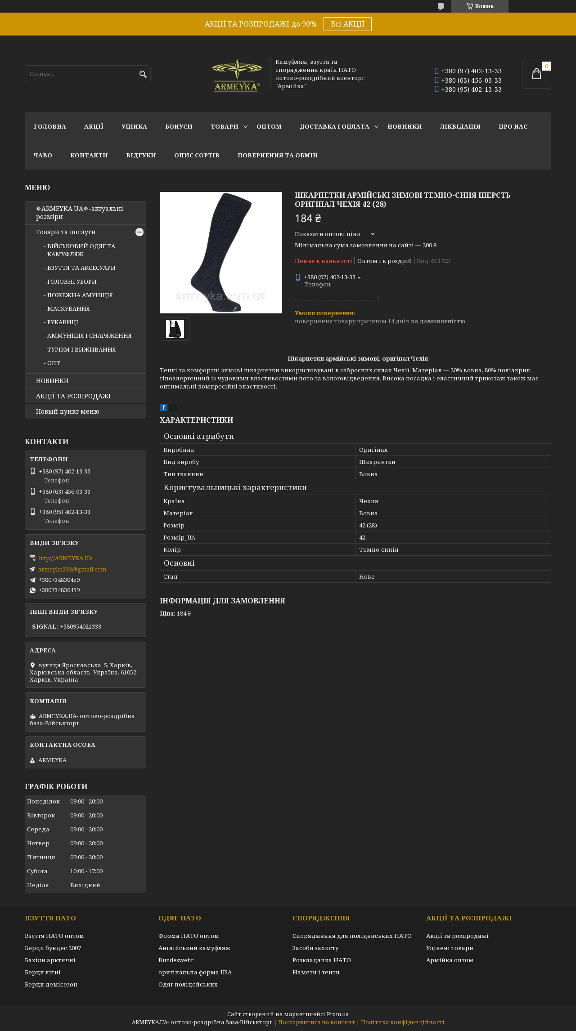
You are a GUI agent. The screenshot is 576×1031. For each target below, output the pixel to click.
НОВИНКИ (404, 126)
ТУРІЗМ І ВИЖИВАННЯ (81, 349)
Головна (50, 126)
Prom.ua (338, 1014)
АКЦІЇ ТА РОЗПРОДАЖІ (73, 396)
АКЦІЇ (94, 126)
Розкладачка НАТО (321, 960)
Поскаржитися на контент (316, 1022)
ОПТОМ (269, 126)
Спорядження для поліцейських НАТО (352, 936)
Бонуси (179, 126)
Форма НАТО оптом (188, 936)
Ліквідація (460, 126)
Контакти (89, 155)
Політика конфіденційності (403, 1022)
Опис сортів (197, 155)
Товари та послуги (66, 232)
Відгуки (141, 155)
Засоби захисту (315, 948)
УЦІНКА (134, 126)
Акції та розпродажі (457, 936)
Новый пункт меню (67, 411)
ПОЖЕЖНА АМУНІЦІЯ (80, 295)
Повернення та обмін (278, 155)
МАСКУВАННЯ (68, 308)
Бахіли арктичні (50, 960)
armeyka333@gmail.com (72, 569)
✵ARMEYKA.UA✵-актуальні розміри (79, 213)
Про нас (513, 126)
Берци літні (43, 972)
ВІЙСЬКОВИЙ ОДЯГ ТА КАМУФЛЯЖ (81, 250)
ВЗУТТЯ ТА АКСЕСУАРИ (81, 267)
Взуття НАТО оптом (54, 936)
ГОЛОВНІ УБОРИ (72, 281)
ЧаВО (43, 155)
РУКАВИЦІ (62, 322)
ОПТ (53, 363)
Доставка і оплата (334, 126)
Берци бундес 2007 (53, 948)
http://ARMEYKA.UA (66, 558)
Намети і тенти (316, 972)
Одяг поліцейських (188, 984)
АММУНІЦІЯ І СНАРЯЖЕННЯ (89, 335)
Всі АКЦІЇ (347, 24)
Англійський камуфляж (194, 948)
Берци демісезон (51, 984)
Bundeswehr (176, 960)
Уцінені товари (449, 948)
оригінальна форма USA (195, 972)
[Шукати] (143, 74)
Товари (224, 126)
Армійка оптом (449, 960)
